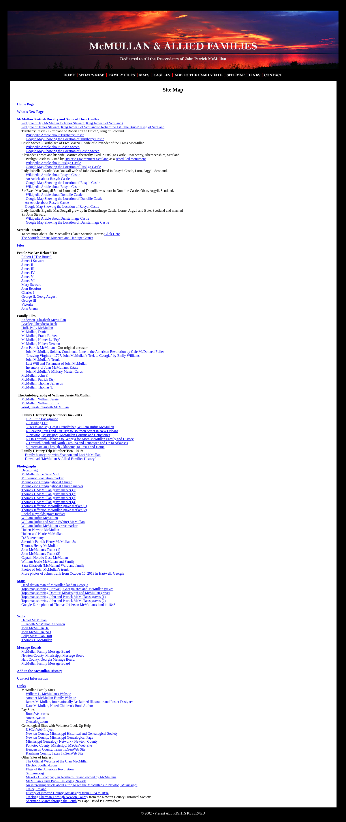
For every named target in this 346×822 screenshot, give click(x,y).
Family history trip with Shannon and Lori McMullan (63, 455)
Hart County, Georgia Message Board (48, 659)
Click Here (112, 234)
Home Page (25, 104)
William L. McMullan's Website (48, 694)
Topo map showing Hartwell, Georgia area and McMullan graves (67, 589)
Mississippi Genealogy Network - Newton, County (62, 741)
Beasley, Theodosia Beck (39, 324)
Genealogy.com (37, 721)
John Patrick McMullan (38, 347)
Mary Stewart (31, 284)
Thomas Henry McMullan (39, 545)
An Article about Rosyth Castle (48, 179)
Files (20, 245)
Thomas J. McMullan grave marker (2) (48, 494)
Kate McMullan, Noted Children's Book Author (59, 706)
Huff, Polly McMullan (37, 328)
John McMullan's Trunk (43, 359)
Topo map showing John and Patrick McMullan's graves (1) (63, 597)
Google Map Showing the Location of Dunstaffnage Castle (67, 222)
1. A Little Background (42, 419)
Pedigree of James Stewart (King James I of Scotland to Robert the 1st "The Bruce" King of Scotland (92, 127)
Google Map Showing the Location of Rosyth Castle (63, 183)
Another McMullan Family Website (51, 698)
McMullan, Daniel (34, 332)
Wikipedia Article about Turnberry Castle (55, 135)
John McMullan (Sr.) (36, 632)
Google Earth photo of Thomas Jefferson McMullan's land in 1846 (68, 605)
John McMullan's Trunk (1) (40, 549)
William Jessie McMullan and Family (48, 561)
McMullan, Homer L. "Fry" (40, 340)
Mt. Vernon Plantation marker (42, 478)
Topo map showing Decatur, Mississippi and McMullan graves (65, 593)
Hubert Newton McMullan (40, 530)
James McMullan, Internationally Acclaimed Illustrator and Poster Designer (79, 702)
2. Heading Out (36, 423)
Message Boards (29, 647)
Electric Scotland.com (41, 765)
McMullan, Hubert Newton (40, 344)
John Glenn (29, 308)
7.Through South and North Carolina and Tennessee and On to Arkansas (77, 443)
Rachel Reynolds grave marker (43, 514)
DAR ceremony (32, 538)
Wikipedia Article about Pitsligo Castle (53, 163)
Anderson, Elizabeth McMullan (43, 320)
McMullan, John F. (34, 375)
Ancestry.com (35, 717)
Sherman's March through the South (51, 801)
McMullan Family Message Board (45, 651)
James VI (28, 280)
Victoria (27, 304)
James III (27, 269)
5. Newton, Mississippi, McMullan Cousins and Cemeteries (68, 435)
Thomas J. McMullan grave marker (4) (48, 502)
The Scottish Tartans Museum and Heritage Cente (57, 238)
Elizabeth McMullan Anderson (43, 624)
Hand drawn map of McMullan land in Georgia (54, 585)
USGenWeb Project (39, 729)
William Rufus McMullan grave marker (49, 526)
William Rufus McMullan (39, 518)
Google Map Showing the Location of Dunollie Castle (64, 198)
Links (21, 686)
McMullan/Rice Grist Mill (40, 474)
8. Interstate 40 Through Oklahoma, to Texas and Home (65, 447)
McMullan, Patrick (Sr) (38, 379)
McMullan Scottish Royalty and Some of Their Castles (58, 119)
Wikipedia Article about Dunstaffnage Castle (57, 218)
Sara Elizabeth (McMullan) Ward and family (53, 565)
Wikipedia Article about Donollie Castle (54, 194)
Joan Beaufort (31, 288)
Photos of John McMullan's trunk (45, 569)
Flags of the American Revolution (50, 769)
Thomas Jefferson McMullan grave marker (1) (54, 506)
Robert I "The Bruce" (36, 257)
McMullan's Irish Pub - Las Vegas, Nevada (56, 781)
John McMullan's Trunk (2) (40, 553)
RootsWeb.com (36, 714)
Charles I (27, 292)
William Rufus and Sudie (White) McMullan (53, 522)
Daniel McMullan (34, 620)
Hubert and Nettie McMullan (41, 534)
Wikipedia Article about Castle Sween (53, 147)
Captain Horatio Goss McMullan (44, 557)
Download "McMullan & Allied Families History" (60, 459)
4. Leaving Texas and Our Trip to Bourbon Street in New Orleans (72, 431)
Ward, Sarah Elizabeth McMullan (45, 407)
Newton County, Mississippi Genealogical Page (59, 737)
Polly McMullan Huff (36, 636)
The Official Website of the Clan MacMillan (57, 761)
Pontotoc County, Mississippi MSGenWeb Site (59, 745)
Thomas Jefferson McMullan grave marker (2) (54, 510)
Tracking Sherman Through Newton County (57, 797)
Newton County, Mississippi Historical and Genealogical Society (72, 733)
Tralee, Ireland (36, 789)
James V (27, 276)
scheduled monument (131, 159)
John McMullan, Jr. (35, 628)
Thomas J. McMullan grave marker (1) (48, 490)
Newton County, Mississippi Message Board (52, 655)
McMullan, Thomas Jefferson (42, 383)
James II (27, 265)
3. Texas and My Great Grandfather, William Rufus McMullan (70, 427)
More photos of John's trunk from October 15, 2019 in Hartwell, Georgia (72, 573)
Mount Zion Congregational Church (46, 482)
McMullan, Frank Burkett (39, 336)
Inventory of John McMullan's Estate (52, 367)
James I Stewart (32, 261)
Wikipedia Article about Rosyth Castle (53, 175)
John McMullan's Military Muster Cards (54, 371)
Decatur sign (30, 470)
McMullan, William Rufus (40, 403)
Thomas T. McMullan (36, 640)
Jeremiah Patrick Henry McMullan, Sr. (48, 542)
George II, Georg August (38, 296)
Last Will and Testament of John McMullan (56, 363)
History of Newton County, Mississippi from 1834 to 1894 (67, 793)
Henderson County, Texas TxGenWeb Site (55, 749)
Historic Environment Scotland (87, 159)
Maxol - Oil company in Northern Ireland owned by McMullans (71, 777)
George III (28, 300)
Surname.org (35, 773)
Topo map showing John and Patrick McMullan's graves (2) (63, 601)
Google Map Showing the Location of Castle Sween (63, 151)
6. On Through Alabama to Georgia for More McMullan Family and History (80, 439)
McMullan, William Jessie (39, 399)
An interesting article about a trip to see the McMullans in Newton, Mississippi (81, 785)
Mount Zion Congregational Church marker (52, 486)
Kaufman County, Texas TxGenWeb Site (54, 753)
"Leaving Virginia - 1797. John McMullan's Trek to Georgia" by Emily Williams (82, 355)
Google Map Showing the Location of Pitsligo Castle (63, 167)
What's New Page (30, 112)
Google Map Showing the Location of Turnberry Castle (65, 139)
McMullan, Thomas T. (37, 387)
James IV (28, 273)
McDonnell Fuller (151, 351)
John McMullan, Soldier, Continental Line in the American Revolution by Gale (82, 351)
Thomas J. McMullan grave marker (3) (48, 498)
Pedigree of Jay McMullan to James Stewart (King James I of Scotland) (72, 123)
